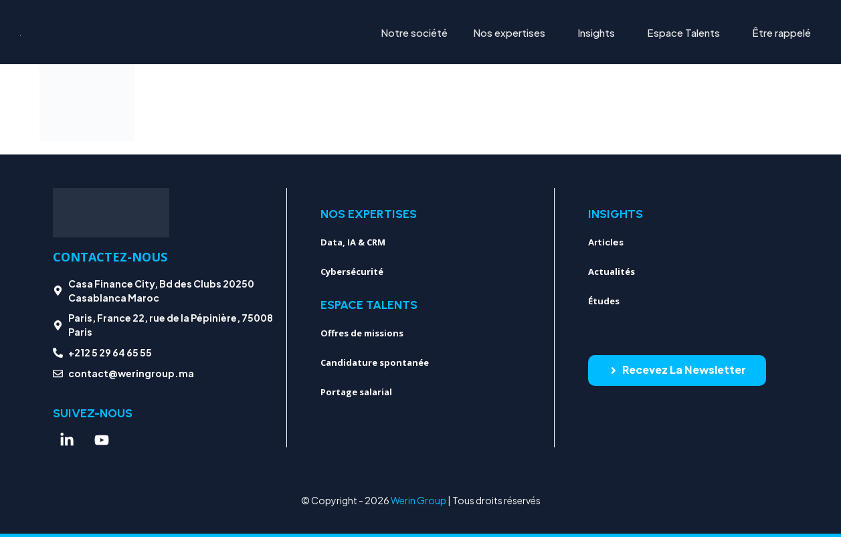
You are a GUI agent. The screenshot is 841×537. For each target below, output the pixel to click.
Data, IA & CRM (352, 242)
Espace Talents (683, 32)
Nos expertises (509, 32)
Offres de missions (361, 333)
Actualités (611, 271)
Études (604, 301)
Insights (596, 32)
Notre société (414, 32)
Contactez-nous (110, 257)
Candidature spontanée (374, 362)
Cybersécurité (351, 271)
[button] (512, 32)
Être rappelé (781, 32)
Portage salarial (356, 392)
